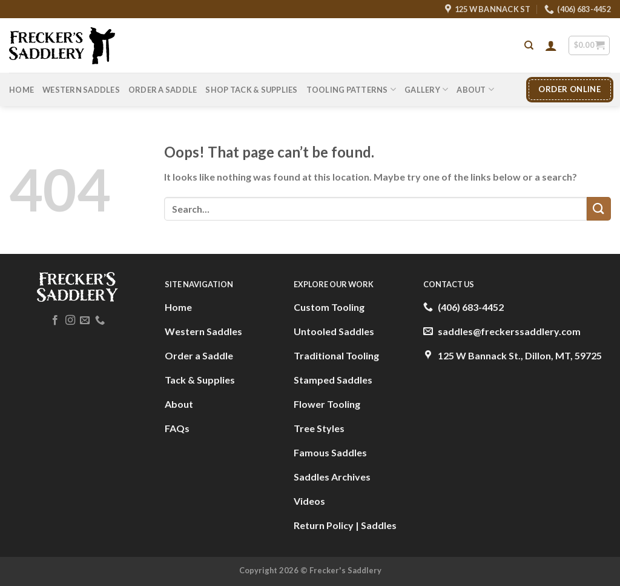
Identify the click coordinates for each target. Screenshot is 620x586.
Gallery (426, 89)
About (475, 89)
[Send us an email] (85, 320)
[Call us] (100, 320)
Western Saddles (81, 90)
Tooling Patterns (351, 89)
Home (21, 90)
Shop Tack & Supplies (251, 90)
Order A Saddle (162, 90)
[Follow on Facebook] (55, 320)
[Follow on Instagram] (70, 320)
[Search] (528, 45)
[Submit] (599, 209)
